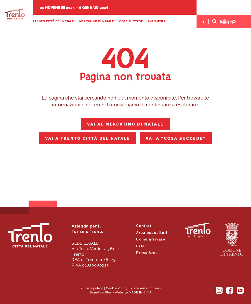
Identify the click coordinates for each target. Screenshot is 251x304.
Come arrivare (150, 239)
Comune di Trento (232, 239)
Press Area (147, 252)
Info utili (156, 21)
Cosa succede (131, 21)
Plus (108, 292)
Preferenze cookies (146, 288)
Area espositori (152, 232)
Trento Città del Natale (15, 14)
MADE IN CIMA (140, 292)
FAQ (140, 245)
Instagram (219, 290)
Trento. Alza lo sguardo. (198, 230)
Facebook (229, 290)
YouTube (240, 290)
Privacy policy (91, 288)
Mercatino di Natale (96, 21)
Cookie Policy (117, 288)
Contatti (144, 225)
